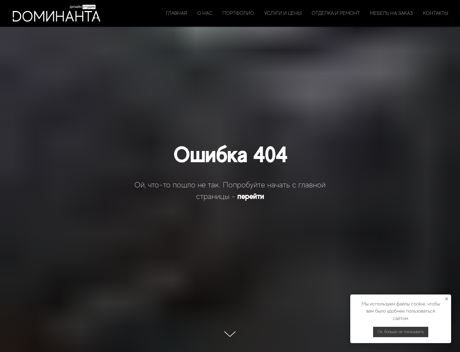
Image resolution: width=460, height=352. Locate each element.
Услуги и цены (283, 13)
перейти (250, 196)
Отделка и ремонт (336, 13)
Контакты (435, 13)
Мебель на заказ (391, 13)
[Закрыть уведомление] (447, 299)
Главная (176, 13)
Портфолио (238, 13)
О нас (204, 13)
